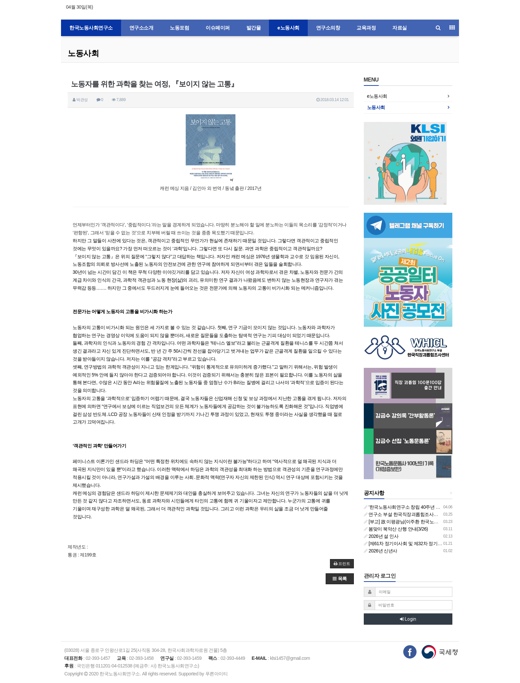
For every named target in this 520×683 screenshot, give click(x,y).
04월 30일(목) (79, 7)
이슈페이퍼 (218, 28)
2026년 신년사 (380, 550)
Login (408, 619)
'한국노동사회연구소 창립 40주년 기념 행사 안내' (415, 507)
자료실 (399, 28)
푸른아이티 (216, 673)
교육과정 (366, 28)
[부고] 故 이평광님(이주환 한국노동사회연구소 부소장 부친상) (427, 521)
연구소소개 (141, 28)
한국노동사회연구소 (91, 28)
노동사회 (83, 53)
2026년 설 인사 (381, 536)
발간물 (253, 28)
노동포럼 (179, 28)
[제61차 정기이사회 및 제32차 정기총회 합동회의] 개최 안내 (425, 543)
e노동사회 (288, 28)
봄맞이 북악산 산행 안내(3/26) (396, 529)
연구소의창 (328, 28)
